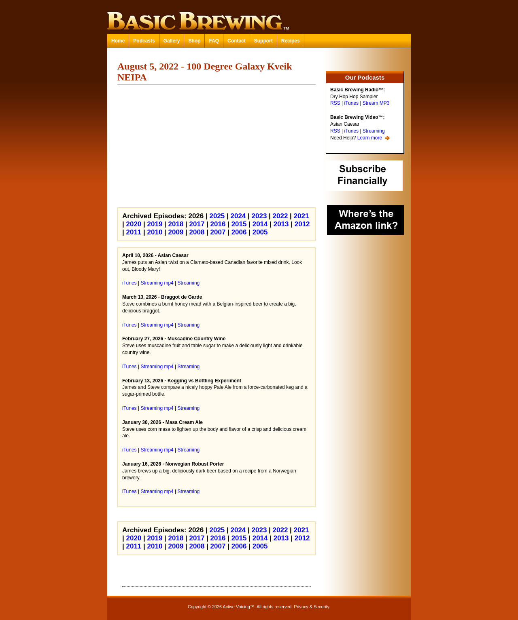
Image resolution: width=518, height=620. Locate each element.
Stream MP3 (376, 103)
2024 (238, 216)
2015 (239, 224)
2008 (197, 232)
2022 (280, 216)
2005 (260, 232)
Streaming (374, 131)
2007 (218, 232)
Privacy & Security (311, 606)
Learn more (369, 138)
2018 (176, 224)
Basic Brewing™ (259, 16)
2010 (155, 232)
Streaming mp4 (156, 283)
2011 (133, 232)
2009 (176, 232)
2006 (239, 232)
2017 (197, 224)
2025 (217, 216)
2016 (218, 224)
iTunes (351, 103)
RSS (335, 103)
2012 (302, 224)
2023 (259, 216)
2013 (281, 224)
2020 (133, 224)
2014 (260, 224)
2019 (155, 224)
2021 (301, 216)
